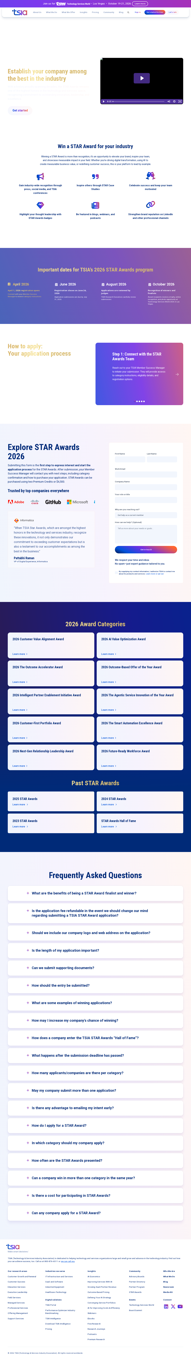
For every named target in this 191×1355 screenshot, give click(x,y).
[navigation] (19, 12)
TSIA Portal (50, 1305)
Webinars (92, 1313)
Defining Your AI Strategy (99, 1297)
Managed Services (16, 1303)
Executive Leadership (17, 1292)
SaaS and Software (54, 1282)
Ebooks (91, 1318)
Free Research (94, 1324)
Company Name (122, 481)
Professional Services (18, 1308)
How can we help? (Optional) (128, 522)
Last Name (152, 454)
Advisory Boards (136, 1276)
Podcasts (92, 1334)
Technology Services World (141, 1305)
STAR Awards (135, 1292)
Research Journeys (96, 1329)
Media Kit (168, 1292)
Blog (121, 12)
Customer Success (16, 1282)
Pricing (95, 12)
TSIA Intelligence (53, 1318)
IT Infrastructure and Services (59, 1276)
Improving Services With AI (100, 1282)
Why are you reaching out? (127, 509)
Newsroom (168, 1287)
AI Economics (94, 1276)
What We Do (51, 12)
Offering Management (18, 1313)
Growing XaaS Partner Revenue (102, 1287)
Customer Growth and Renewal (22, 1276)
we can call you (68, 1261)
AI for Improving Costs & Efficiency (104, 1308)
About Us (37, 12)
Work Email (120, 469)
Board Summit (135, 1310)
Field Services (14, 1297)
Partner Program (137, 1287)
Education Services (16, 1287)
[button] (68, 12)
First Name (120, 454)
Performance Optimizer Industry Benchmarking (60, 1311)
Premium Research (96, 1339)
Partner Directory (137, 1282)
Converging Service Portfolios (101, 1303)
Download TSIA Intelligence (57, 1324)
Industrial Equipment (54, 1287)
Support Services (16, 1318)
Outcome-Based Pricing (98, 1292)
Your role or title (122, 494)
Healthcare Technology (55, 1292)
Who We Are (169, 1271)
